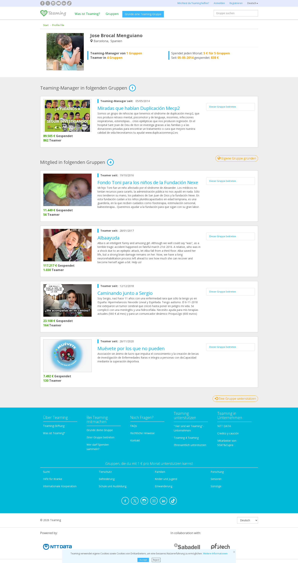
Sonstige (216, 486)
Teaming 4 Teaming (186, 438)
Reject (156, 559)
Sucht (46, 472)
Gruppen (112, 14)
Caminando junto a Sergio (125, 293)
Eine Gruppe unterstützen (235, 398)
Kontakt (135, 440)
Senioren (216, 479)
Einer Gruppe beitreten (100, 437)
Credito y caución (228, 433)
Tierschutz (105, 472)
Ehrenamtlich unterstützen (190, 445)
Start (46, 25)
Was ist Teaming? (87, 14)
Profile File (58, 25)
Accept (143, 559)
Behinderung (106, 479)
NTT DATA (224, 426)
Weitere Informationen (215, 553)
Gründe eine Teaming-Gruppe (143, 14)
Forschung (217, 472)
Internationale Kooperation (59, 486)
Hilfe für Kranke (52, 479)
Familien (160, 472)
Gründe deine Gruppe (100, 430)
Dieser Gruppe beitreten (222, 106)
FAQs (133, 426)
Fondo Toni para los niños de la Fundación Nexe (147, 182)
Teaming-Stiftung (53, 426)
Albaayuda (108, 238)
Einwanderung (163, 486)
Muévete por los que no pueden (131, 348)
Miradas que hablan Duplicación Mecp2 (138, 108)
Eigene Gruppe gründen (237, 158)
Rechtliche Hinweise (142, 433)
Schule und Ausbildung (112, 486)
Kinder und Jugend (166, 479)
